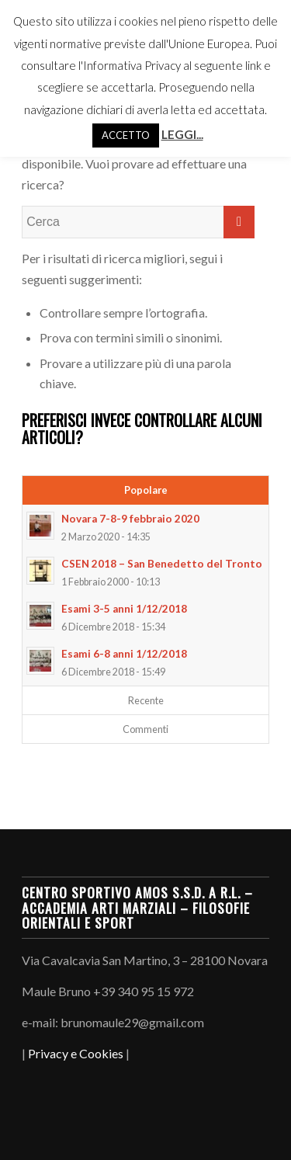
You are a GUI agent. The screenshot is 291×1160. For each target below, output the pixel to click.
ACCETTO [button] (126, 135)
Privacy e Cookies (75, 1053)
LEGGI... (182, 134)
